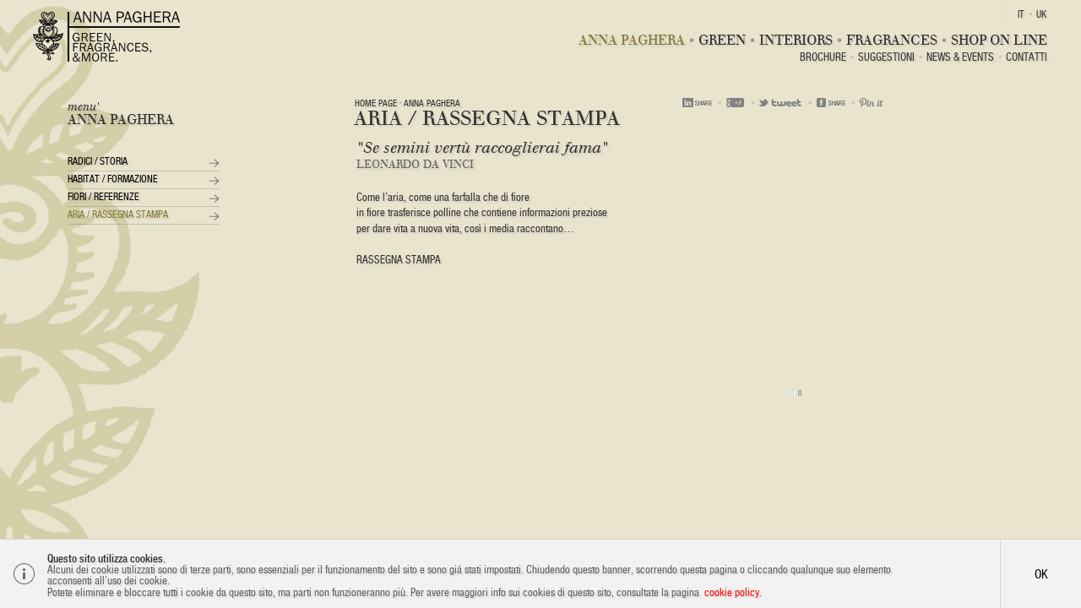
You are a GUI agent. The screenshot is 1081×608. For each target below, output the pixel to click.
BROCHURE (823, 57)
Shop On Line (999, 40)
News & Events (960, 57)
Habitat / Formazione (113, 179)
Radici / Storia (98, 161)
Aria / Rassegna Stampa (118, 214)
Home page (376, 103)
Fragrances (891, 40)
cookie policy (731, 592)
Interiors (796, 40)
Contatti (1026, 57)
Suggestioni (886, 57)
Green (722, 40)
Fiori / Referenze (103, 197)
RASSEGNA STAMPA (398, 259)
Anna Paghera (632, 40)
